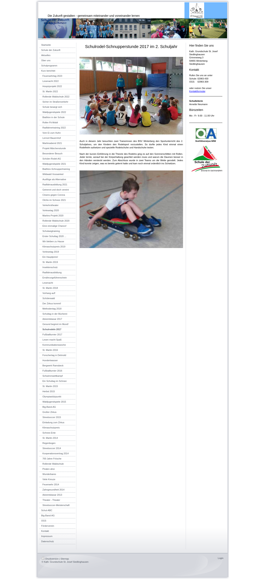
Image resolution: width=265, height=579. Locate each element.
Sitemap (64, 558)
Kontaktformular (197, 91)
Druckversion (50, 558)
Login (220, 558)
